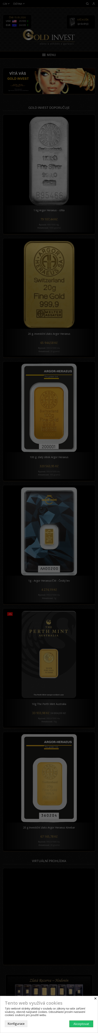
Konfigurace (16, 1024)
